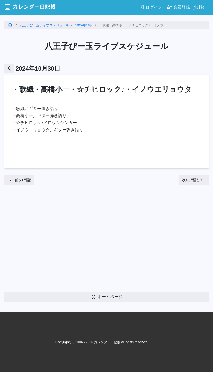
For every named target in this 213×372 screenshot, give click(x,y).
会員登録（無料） (186, 7)
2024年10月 (84, 25)
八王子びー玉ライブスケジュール (44, 25)
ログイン (150, 7)
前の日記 (19, 179)
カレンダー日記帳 (30, 7)
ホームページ (107, 296)
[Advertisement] (108, 240)
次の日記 (193, 179)
